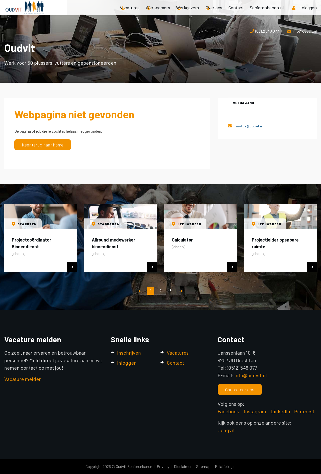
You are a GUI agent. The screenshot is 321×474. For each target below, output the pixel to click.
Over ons (213, 12)
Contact (236, 12)
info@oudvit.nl (304, 31)
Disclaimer (183, 466)
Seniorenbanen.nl (267, 12)
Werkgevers (187, 12)
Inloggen (127, 363)
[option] (41, 238)
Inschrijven (129, 353)
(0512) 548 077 (267, 31)
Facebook (228, 411)
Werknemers (158, 12)
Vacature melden (23, 379)
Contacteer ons (239, 389)
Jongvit (226, 430)
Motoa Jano (243, 103)
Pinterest (304, 411)
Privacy (163, 466)
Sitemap (203, 466)
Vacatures (129, 12)
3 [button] (171, 290)
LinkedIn (280, 411)
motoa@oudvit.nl (249, 126)
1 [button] (150, 290)
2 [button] (160, 290)
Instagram (255, 411)
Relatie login (225, 466)
